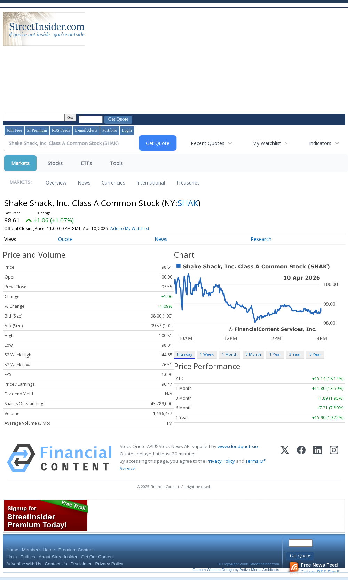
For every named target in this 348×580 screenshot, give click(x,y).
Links (11, 556)
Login (127, 130)
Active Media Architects (259, 569)
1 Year (275, 354)
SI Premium (37, 130)
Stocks (55, 163)
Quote (65, 239)
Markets (20, 163)
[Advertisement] (211, 62)
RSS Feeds (61, 130)
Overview (56, 182)
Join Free (14, 130)
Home (12, 549)
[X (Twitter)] (285, 458)
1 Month (229, 354)
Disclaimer (81, 563)
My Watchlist (266, 143)
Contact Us (56, 563)
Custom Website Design (213, 569)
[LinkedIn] (317, 458)
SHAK (187, 203)
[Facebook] (301, 458)
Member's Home (38, 549)
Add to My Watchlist (139, 229)
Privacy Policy (220, 461)
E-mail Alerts (86, 130)
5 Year (315, 354)
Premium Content (76, 549)
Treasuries (188, 182)
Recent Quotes (207, 143)
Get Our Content (97, 556)
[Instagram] (334, 458)
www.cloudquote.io (237, 446)
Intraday (184, 354)
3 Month (253, 354)
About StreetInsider (58, 556)
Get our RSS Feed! (314, 568)
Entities (27, 556)
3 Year (295, 354)
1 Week (207, 354)
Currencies (113, 182)
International (150, 182)
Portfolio (109, 130)
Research (261, 239)
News (84, 182)
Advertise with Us (23, 563)
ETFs (86, 163)
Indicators (320, 143)
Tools (116, 163)
